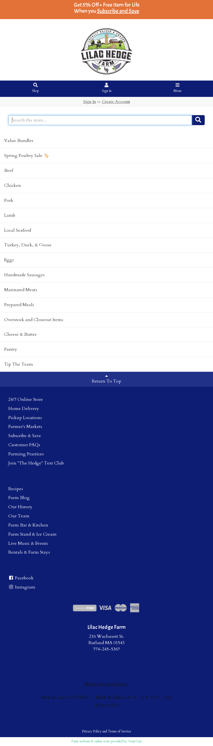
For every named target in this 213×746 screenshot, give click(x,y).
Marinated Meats (20, 290)
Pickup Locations (25, 418)
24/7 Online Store (25, 399)
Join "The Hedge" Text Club (36, 463)
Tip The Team (18, 364)
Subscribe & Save (24, 436)
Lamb (9, 215)
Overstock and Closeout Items (33, 320)
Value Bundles (18, 141)
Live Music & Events (28, 543)
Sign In (106, 88)
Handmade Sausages (24, 275)
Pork (8, 200)
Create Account (116, 101)
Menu (177, 88)
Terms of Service (119, 731)
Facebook (21, 578)
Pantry (10, 349)
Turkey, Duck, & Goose (28, 245)
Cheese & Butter (20, 334)
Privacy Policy (92, 731)
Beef (8, 170)
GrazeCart (135, 741)
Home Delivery (23, 409)
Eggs (9, 260)
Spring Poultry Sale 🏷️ (26, 156)
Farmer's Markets (25, 427)
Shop (35, 88)
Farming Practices (26, 454)
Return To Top (106, 379)
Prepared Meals (19, 305)
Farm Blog (19, 498)
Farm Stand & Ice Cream (32, 534)
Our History (20, 507)
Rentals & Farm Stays (29, 552)
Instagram (21, 587)
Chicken (12, 185)
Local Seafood (17, 230)
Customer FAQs (24, 445)
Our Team (18, 516)
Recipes (15, 489)
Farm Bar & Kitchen (28, 525)
